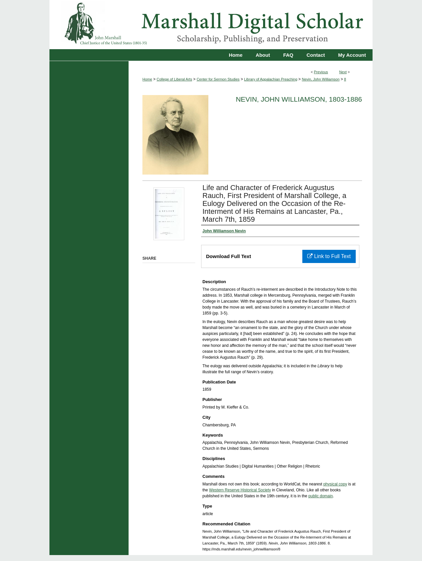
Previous (321, 72)
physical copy (335, 484)
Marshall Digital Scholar (211, 24)
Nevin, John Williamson (320, 79)
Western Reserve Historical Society (240, 490)
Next (343, 72)
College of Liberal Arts (174, 79)
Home (147, 79)
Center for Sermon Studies (217, 79)
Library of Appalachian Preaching (270, 79)
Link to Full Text (328, 256)
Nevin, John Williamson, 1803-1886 (299, 99)
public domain (320, 496)
